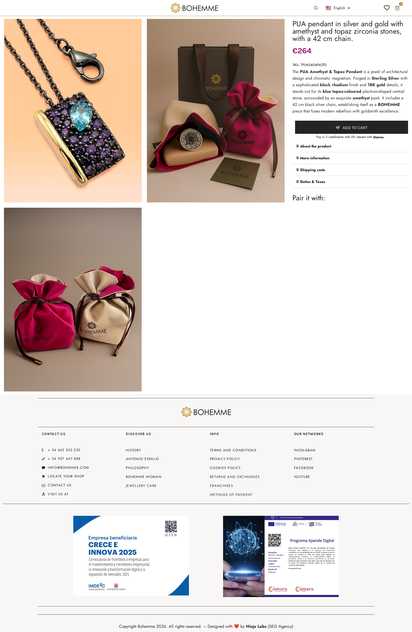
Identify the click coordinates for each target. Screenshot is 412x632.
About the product (315, 146)
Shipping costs (312, 169)
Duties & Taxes (312, 181)
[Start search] (316, 8)
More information (314, 158)
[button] (350, 146)
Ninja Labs (256, 626)
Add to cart (355, 127)
